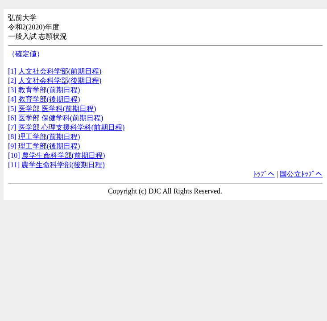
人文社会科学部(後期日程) (60, 80)
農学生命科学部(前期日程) (63, 155)
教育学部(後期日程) (49, 99)
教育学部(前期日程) (49, 90)
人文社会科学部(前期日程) (60, 71)
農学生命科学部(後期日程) (63, 165)
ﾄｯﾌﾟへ (264, 174)
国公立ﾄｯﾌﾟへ (301, 174)
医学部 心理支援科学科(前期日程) (71, 127)
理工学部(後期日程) (49, 146)
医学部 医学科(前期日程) (57, 108)
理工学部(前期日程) (49, 136)
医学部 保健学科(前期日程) (60, 118)
